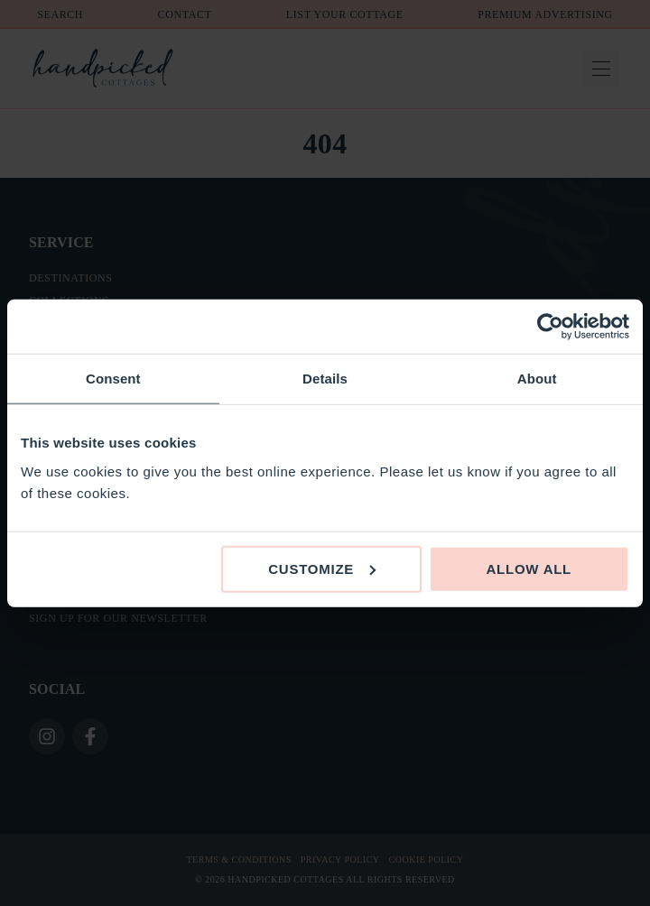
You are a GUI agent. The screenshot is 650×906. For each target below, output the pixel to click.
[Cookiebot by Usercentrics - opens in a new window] (550, 326)
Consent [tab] (113, 378)
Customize (322, 568)
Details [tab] (325, 378)
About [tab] (537, 378)
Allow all (529, 568)
